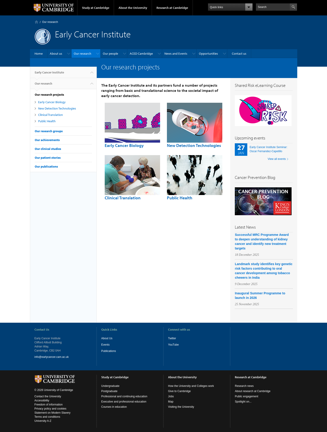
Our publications (46, 166)
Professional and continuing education (124, 396)
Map (170, 401)
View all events (277, 159)
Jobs (171, 396)
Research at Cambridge (172, 8)
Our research (50, 22)
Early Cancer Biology (52, 102)
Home (36, 22)
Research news (244, 386)
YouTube (173, 344)
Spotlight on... (243, 401)
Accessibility (42, 400)
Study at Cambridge (95, 8)
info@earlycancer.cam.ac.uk (52, 357)
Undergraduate (110, 386)
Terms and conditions (47, 416)
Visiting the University (181, 406)
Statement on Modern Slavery (53, 412)
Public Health (47, 121)
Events (105, 344)
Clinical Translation (50, 115)
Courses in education (114, 406)
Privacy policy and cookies (51, 408)
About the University (133, 8)
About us (56, 53)
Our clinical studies (48, 149)
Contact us (239, 53)
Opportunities (208, 53)
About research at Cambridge (252, 391)
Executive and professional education (123, 401)
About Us (106, 338)
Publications (108, 351)
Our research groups (49, 131)
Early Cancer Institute (49, 74)
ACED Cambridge (141, 53)
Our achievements (47, 140)
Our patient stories (48, 158)
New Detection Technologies (57, 108)
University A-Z (43, 420)
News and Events (175, 53)
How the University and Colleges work (191, 386)
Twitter (172, 338)
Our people (110, 53)
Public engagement (246, 396)
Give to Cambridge (179, 391)
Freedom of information (49, 404)
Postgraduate (109, 391)
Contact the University (48, 396)
